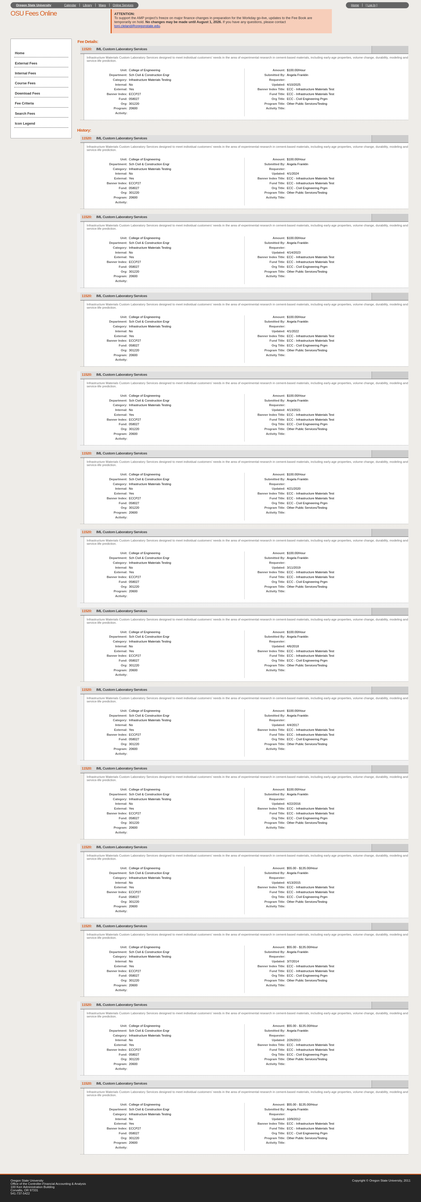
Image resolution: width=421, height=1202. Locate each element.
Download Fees (27, 93)
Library (87, 5)
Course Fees (25, 83)
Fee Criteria (24, 103)
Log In (371, 5)
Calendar (70, 5)
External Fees (26, 63)
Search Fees (25, 113)
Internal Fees (25, 73)
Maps (102, 5)
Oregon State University (34, 5)
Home (355, 5)
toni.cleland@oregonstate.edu (137, 26)
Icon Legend (25, 123)
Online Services (123, 5)
